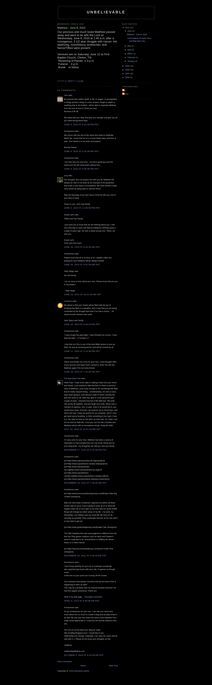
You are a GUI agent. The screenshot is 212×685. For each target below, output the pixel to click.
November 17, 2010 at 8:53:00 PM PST (85, 450)
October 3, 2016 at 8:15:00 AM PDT (84, 655)
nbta (66, 95)
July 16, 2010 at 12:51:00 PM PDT (82, 429)
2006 (127, 77)
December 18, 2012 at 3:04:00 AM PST (85, 556)
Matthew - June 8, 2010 (137, 34)
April (129, 50)
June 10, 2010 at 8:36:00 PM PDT (82, 324)
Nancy (125, 94)
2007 (127, 73)
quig (66, 175)
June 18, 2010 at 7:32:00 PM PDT (82, 372)
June (129, 31)
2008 (127, 70)
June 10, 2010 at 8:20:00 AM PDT (82, 247)
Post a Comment (64, 661)
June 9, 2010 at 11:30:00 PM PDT (82, 208)
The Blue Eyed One (72, 378)
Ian (124, 90)
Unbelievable (106, 12)
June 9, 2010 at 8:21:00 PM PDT (81, 124)
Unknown (68, 301)
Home (83, 666)
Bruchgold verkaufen (93, 597)
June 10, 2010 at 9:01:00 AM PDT (82, 264)
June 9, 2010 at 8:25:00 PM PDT (81, 151)
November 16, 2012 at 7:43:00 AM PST (85, 483)
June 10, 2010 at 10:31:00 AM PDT (82, 294)
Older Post (113, 666)
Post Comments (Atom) (79, 671)
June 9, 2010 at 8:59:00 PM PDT (81, 169)
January (131, 61)
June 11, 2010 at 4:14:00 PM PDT (82, 351)
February (131, 57)
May (129, 46)
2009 (127, 66)
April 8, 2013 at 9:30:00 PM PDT (82, 601)
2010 (127, 28)
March (130, 53)
